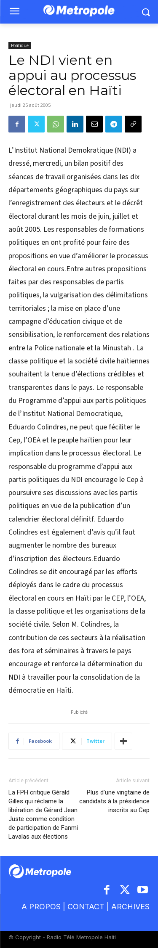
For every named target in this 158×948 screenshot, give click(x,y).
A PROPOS (42, 906)
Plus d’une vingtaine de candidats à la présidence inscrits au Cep (114, 801)
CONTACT (85, 906)
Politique (20, 45)
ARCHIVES (130, 906)
